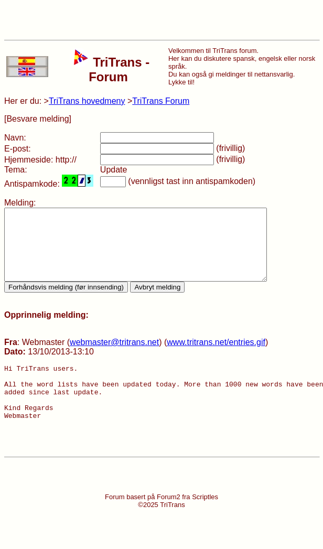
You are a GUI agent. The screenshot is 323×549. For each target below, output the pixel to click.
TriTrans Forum (160, 100)
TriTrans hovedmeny (87, 100)
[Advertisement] (161, 20)
